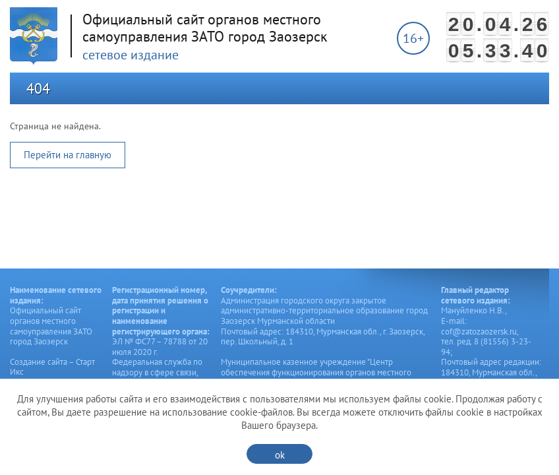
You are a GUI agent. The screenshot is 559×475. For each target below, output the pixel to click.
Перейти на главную (67, 154)
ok (280, 455)
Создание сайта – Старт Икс (52, 367)
